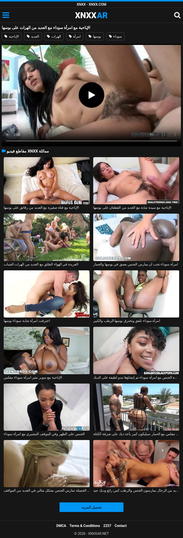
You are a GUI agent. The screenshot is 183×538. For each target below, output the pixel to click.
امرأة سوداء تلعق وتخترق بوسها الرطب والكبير (126, 321)
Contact (121, 526)
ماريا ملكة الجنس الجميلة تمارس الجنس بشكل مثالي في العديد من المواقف (47, 490)
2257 (107, 526)
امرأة (75, 36)
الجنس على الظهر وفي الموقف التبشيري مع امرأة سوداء (44, 434)
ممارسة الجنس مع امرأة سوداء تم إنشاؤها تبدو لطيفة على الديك (136, 377)
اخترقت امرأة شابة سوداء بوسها (27, 321)
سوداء (115, 36)
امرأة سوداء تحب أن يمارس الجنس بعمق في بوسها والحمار (135, 264)
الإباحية (11, 36)
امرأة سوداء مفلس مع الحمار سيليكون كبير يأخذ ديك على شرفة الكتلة (136, 434)
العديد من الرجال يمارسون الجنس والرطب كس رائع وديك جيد (136, 490)
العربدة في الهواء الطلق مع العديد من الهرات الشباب (41, 264)
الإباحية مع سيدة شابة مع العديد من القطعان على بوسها (132, 207)
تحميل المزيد (91, 507)
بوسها (95, 36)
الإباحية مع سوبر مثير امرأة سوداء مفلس (33, 377)
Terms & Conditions (85, 526)
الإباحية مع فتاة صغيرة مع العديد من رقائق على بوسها (41, 207)
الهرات (54, 36)
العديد (33, 36)
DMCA (61, 526)
